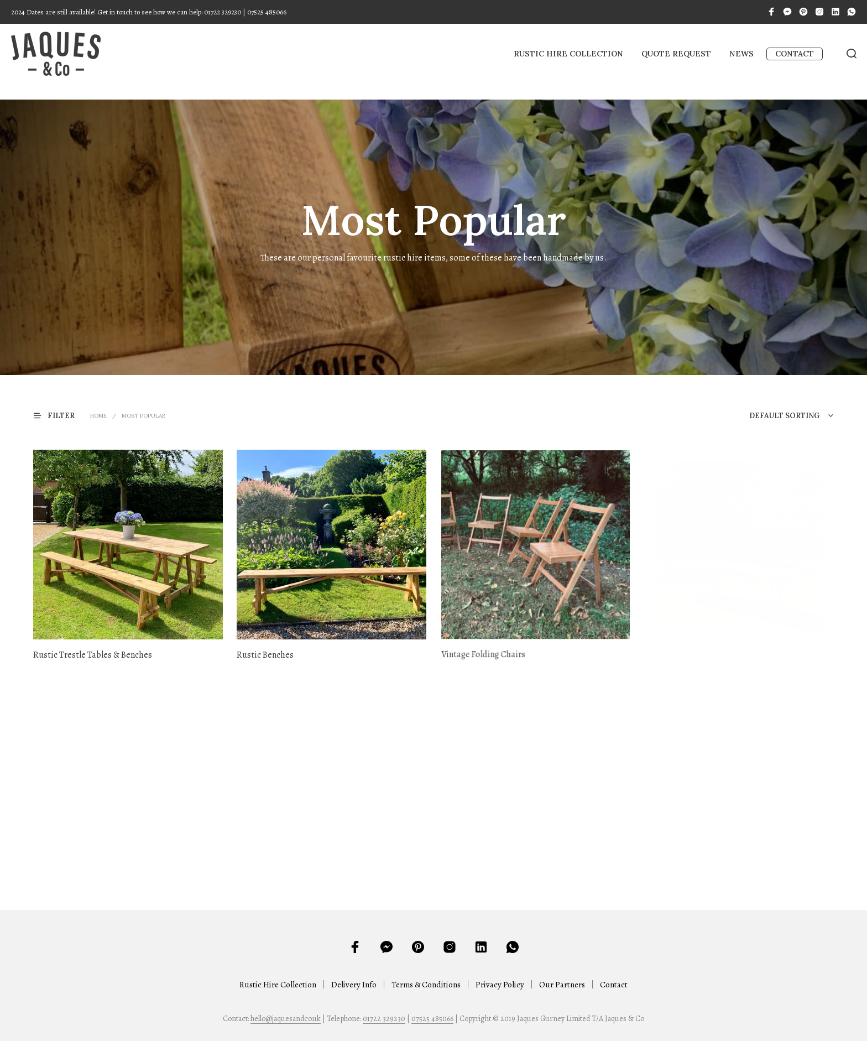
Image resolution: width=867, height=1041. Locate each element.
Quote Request (676, 54)
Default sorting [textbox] (784, 415)
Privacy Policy (500, 984)
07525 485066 (432, 1018)
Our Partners (562, 984)
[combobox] (768, 416)
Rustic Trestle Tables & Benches (92, 655)
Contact (794, 54)
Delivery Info (354, 984)
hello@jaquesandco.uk (285, 1018)
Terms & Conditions (426, 984)
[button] (60, 415)
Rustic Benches (269, 649)
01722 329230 (384, 1018)
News (741, 54)
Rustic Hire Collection (568, 54)
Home (98, 415)
